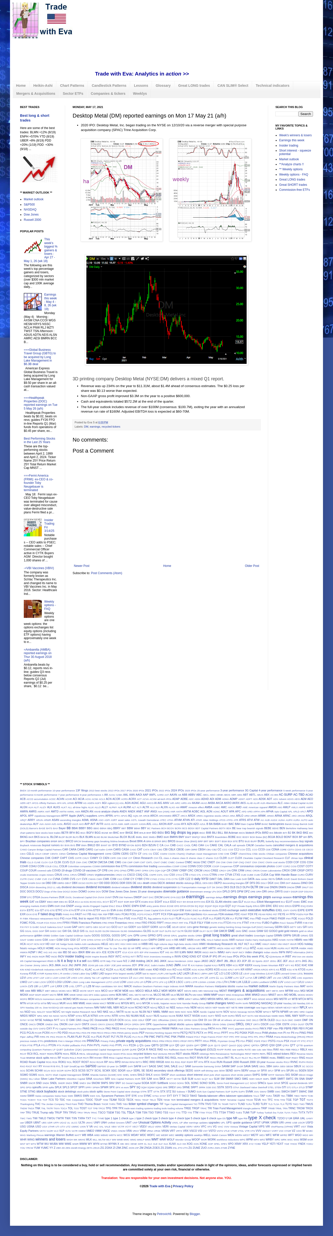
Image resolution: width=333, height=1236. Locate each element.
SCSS (81, 1070)
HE (57, 944)
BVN (67, 845)
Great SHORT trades (293, 185)
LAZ (179, 973)
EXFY (286, 910)
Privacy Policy (108, 1041)
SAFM (137, 1066)
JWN (177, 965)
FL (145, 918)
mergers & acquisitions (246, 990)
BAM (258, 823)
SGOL (41, 1074)
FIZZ (140, 918)
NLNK (127, 1011)
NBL (109, 1007)
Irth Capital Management (33, 961)
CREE (214, 870)
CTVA (228, 874)
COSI (293, 866)
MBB (27, 990)
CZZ (188, 878)
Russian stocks (275, 1062)
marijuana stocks (225, 986)
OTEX (293, 1024)
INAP (235, 952)
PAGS (115, 1028)
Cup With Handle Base (283, 874)
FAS (72, 914)
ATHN (186, 819)
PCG (23, 1032)
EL (213, 901)
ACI (75, 798)
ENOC (127, 905)
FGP (306, 914)
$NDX (23, 790)
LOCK (43, 982)
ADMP (233, 798)
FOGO (301, 918)
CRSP (301, 870)
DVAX (101, 897)
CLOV (44, 862)
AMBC (216, 807)
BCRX (178, 828)
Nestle (221, 1007)
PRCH (309, 1036)
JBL (226, 960)
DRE (252, 891)
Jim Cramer (26, 965)
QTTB (299, 1045)
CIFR (113, 858)
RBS (310, 1049)
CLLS (30, 862)
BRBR (54, 841)
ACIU (88, 799)
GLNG (123, 931)
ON (311, 1019)
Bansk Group (292, 824)
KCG (235, 965)
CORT (279, 866)
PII (292, 1032)
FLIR (178, 918)
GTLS (117, 939)
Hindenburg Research (220, 943)
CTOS (205, 874)
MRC (167, 999)
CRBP (183, 870)
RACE (152, 1049)
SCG (22, 1070)
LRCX (171, 981)
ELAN (218, 901)
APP (31, 815)
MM (195, 994)
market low (242, 986)
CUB (243, 874)
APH (262, 811)
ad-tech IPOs (164, 799)
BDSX (191, 828)
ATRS (242, 819)
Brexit (132, 841)
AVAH (48, 824)
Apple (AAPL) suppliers (83, 815)
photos (273, 1032)
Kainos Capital (203, 965)
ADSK (262, 798)
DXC (151, 897)
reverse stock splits (37, 1057)
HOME (50, 948)
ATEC (163, 820)
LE (241, 973)
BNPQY (196, 837)
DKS (226, 887)
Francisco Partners (90, 922)
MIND (79, 994)
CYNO (153, 879)
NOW (258, 1011)
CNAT (156, 862)
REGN (171, 1053)
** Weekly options (291, 169)
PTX (59, 1045)
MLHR (166, 994)
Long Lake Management (92, 982)
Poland (189, 1036)
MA (115, 986)
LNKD (23, 981)
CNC (204, 862)
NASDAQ (30, 209)
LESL (300, 973)
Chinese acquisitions (300, 853)
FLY (232, 918)
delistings (189, 883)
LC (216, 973)
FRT (181, 922)
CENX (62, 853)
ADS (255, 799)
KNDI (162, 969)
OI (205, 1019)
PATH (211, 1028)
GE (169, 927)
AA (106, 794)
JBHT (219, 960)
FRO (144, 922)
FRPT (160, 922)
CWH (99, 879)
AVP (87, 823)
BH (110, 832)
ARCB (146, 815)
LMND (262, 977)
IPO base (227, 956)
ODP (148, 1019)
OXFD (42, 1028)
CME (111, 862)
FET (275, 914)
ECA (71, 901)
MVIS (69, 1003)
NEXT (295, 1007)
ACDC (52, 799)
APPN (101, 815)
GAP (74, 926)
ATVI (250, 819)
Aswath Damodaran (148, 820)
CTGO (192, 874)
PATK (219, 1028)
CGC (156, 853)
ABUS (260, 794)
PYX (125, 1045)
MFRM (289, 990)
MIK (66, 994)
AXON (163, 823)
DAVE (287, 879)
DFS (252, 882)
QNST (224, 1045)
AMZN (85, 811)
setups (252, 1070)
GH (47, 930)
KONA (201, 969)
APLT (303, 811)
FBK (100, 914)
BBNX (103, 828)
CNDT (211, 862)
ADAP (176, 798)
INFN (282, 952)
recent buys (106, 1053)
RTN (200, 1062)
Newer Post (81, 566)
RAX (276, 1049)
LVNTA (24, 986)
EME (310, 901)
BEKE (275, 828)
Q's (141, 1045)
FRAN (74, 922)
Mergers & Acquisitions (35, 94)
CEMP (45, 853)
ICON (110, 952)
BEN (282, 828)
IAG (46, 952)
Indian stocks (271, 952)
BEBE (267, 828)
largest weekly (126, 973)
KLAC (88, 969)
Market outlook (34, 199)
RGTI (86, 1057)
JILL (310, 960)
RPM (132, 1062)
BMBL (139, 837)
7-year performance (68, 794)
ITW (113, 961)
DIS (310, 882)
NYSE (31, 1020)
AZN (190, 823)
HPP (153, 948)
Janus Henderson (176, 961)
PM (146, 1036)
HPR (165, 948)
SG (296, 1070)
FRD (104, 922)
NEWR (279, 1007)
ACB (23, 798)
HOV (100, 948)
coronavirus (247, 866)
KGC (298, 965)
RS (172, 1062)
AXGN (142, 824)
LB (192, 973)
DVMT (108, 897)
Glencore (115, 931)
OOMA (119, 1024)
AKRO (228, 802)
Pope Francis (208, 1036)
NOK (196, 1011)
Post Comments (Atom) (106, 573)
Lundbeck (264, 982)
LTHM (232, 981)
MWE (82, 1003)
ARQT (23, 820)
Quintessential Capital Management (102, 1049)
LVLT (294, 982)
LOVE (116, 982)
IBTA (98, 952)
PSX (286, 1040)
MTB (295, 998)
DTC (29, 897)
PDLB (72, 1032)
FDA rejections (193, 914)
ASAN (55, 819)
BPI (305, 837)
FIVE (127, 918)
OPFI (142, 1024)
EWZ (195, 910)
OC (92, 1019)
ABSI (239, 794)
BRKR (157, 841)
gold (280, 930)
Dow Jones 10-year (135, 891)
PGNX (243, 1032)
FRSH (167, 922)
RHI (105, 1057)
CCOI (261, 849)
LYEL (72, 986)
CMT (142, 862)
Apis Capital (280, 811)
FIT (109, 918)
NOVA (233, 1011)
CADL (187, 845)
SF (258, 1070)
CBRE (194, 849)
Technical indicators (272, 86)
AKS (243, 802)
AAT (166, 794)
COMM (96, 866)
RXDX (309, 1062)
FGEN (299, 914)
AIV (189, 803)
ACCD (30, 799)
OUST (301, 1024)
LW (36, 986)
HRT (205, 948)
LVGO (287, 982)
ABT (245, 794)
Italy (108, 961)
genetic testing (217, 927)
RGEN (65, 1057)
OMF (305, 1019)
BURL (261, 841)
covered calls (44, 870)
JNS (84, 965)
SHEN (133, 1074)
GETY (293, 927)
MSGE (261, 999)
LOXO (130, 982)
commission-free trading (142, 866)
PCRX (46, 1032)
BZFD (138, 845)
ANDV (123, 811)
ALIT (36, 807)
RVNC (294, 1061)
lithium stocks (184, 977)
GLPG (168, 931)
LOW (123, 981)
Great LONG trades (194, 86)
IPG (215, 956)
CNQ (241, 862)
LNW (36, 982)
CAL (220, 845)
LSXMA (202, 982)
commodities (165, 866)
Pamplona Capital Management (144, 1028)
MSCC (232, 999)
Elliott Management (268, 901)
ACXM (153, 799)
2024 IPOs (177, 790)
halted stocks (221, 939)
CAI (207, 845)
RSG (177, 1062)
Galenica (52, 927)
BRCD (69, 841)
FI (21, 918)
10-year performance (64, 790)
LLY (242, 977)
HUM (267, 948)
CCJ (236, 849)
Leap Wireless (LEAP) (262, 973)
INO (48, 956)
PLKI (99, 1036)
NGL (33, 1011)
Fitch (121, 918)
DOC (23, 891)
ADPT (249, 799)
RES (269, 1053)
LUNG (273, 981)
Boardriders (221, 837)
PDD (65, 1032)
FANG (66, 914)
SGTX (48, 1074)
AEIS (297, 799)
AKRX (236, 802)
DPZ (247, 891)
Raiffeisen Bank (177, 1049)
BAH (237, 823)
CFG (144, 853)
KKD (71, 969)
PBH (275, 1028)
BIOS (242, 832)
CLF (287, 857)
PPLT (262, 1036)
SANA (218, 1066)
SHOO (156, 1074)
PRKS (155, 1041)
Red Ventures (160, 1053)
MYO (139, 1003)
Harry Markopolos (262, 939)
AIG (159, 802)
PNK (174, 1036)
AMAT (184, 807)
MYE (117, 1003)
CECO (309, 849)
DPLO (226, 891)
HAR (232, 939)
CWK (106, 878)
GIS (82, 930)
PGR (251, 1032)
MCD (76, 990)
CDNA (275, 849)
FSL (186, 922)
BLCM (54, 836)
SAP (233, 1066)
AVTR (99, 823)
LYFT (78, 986)
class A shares (171, 858)
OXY (49, 1028)
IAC (40, 952)
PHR (279, 1032)
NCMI (131, 1007)
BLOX (123, 836)
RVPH (302, 1062)
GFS (310, 927)
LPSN (147, 981)
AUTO (304, 820)
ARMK (262, 815)
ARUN (39, 820)
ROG (49, 1062)
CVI (50, 879)
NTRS (122, 1015)
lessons (308, 973)
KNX (169, 969)
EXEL (279, 910)
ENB (63, 906)
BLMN (89, 836)
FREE (111, 922)
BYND (122, 845)
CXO (119, 879)
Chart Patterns (72, 86)
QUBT (59, 1049)
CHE (226, 853)
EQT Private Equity (242, 906)
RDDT (43, 1053)
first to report (86, 918)
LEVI (23, 977)
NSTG (63, 1015)
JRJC (147, 965)
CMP (129, 862)
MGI (302, 990)
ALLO (98, 807)
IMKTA (213, 952)
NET (228, 1007)
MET (268, 990)
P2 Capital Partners (66, 1028)
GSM (59, 939)
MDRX (173, 990)
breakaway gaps (90, 841)
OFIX (180, 1020)
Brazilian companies (38, 841)
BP (300, 836)
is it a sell (80, 961)
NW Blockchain (262, 1015)
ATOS (222, 820)
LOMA (74, 982)
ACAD (309, 794)
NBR (116, 1007)
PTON (52, 1045)
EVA (113, 910)
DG (258, 882)
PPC (231, 1036)
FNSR (281, 918)
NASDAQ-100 (56, 1007)
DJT (209, 887)
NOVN (251, 1011)
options (189, 1024)
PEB (93, 1032)
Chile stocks (258, 853)
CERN (116, 853)
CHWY (94, 857)
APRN (109, 815)
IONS (193, 956)
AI (155, 802)
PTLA (37, 1045)
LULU (246, 982)
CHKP (55, 857)
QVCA (141, 1049)
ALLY (104, 807)
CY (132, 878)
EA (183, 897)
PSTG (272, 1040)
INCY (242, 952)
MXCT (103, 1003)
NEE (172, 1007)
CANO (23, 849)
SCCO (309, 1066)
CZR (181, 878)
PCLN (30, 1032)
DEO (211, 883)
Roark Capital (37, 1061)
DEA (139, 883)
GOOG (96, 935)
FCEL (133, 914)
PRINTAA (93, 1041)
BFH (72, 832)
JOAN (91, 965)
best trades (55, 832)
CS (124, 874)
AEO (310, 798)
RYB (53, 1066)
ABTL (252, 794)
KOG (194, 969)
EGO (173, 901)
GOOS (116, 935)
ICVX (130, 952)
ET (42, 910)
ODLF (141, 1020)
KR (242, 969)
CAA (166, 845)
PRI (84, 1041)
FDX (251, 914)
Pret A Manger (65, 1041)
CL (161, 857)
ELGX (247, 901)
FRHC (131, 922)
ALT (134, 807)
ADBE (184, 798)
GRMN (278, 935)
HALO (210, 939)
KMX (142, 969)
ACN (109, 798)
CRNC (248, 870)
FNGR (265, 918)
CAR (65, 849)
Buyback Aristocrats (30, 845)
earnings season (282, 897)
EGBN (144, 901)
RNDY (295, 1057)
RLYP (257, 1057)
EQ (196, 906)
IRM (294, 956)
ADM (218, 798)
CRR (293, 870)
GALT (60, 927)
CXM (113, 878)
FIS (97, 918)
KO (175, 969)
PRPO (176, 1041)
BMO (160, 836)
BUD (247, 841)
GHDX (53, 931)
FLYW (238, 918)
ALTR (145, 807)
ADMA (225, 799)
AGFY (98, 803)
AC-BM (274, 794)
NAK (179, 1003)
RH (92, 1057)
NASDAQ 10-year (271, 1003)
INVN (178, 956)
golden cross (42, 935)
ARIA (232, 815)
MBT (47, 990)
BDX (228, 828)
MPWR (159, 999)
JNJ (71, 965)
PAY (224, 1028)
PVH (90, 1045)
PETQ (184, 1032)
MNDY (221, 994)
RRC (145, 1061)
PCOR (38, 1032)
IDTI (136, 952)
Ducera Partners (49, 897)
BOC (239, 837)
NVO (218, 1015)
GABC (35, 927)
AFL (64, 803)
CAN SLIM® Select (232, 86)
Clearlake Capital (252, 858)
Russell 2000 (32, 220)
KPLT (231, 969)
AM (177, 807)
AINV (166, 802)
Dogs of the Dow (53, 891)
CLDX (238, 857)
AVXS (107, 824)
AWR (126, 824)
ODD (134, 1020)
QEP (182, 1045)
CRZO (118, 874)
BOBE (232, 836)
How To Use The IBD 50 (117, 948)
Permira (149, 1032)
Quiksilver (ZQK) (73, 1049)
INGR (42, 956)
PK (47, 1036)
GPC (123, 935)
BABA (217, 823)
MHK (60, 994)
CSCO (131, 874)
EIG (203, 901)
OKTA (263, 1019)
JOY (134, 965)
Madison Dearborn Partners (147, 986)
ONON (63, 1024)
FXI (22, 927)
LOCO (51, 981)
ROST (85, 1061)
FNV (288, 918)
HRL (184, 948)
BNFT (188, 837)
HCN (36, 944)
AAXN (173, 794)
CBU (208, 849)
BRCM (77, 841)
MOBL (293, 994)
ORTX (256, 1024)
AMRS (33, 811)
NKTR (120, 1011)
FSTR (214, 922)
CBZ (214, 849)
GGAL (28, 931)
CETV (133, 853)
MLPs (188, 994)
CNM (229, 862)
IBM (88, 952)
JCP (244, 960)
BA (211, 823)
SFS (283, 1070)
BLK (81, 836)
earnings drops (235, 897)
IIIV (172, 952)
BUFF (254, 841)
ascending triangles (70, 820)
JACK (149, 960)
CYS (168, 879)
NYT (57, 1019)
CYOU (161, 879)
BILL (220, 832)
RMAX (265, 1057)
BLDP (62, 837)
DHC (277, 883)
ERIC (269, 905)
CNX (254, 862)
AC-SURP (285, 794)
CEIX (23, 853)
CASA (125, 849)
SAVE (254, 1066)
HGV (123, 944)
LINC (141, 977)
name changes (216, 1003)
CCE (230, 849)
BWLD (91, 845)
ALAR (256, 803)
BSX (230, 841)
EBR (56, 901)
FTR (252, 922)
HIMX (202, 943)
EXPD (293, 910)
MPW (152, 998)
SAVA (247, 1066)
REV (293, 1053)
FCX (164, 914)
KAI (193, 965)
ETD (47, 910)
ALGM (309, 803)
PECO (100, 1032)
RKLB (220, 1057)
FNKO (273, 918)
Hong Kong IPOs (70, 948)
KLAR (96, 969)
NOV (226, 1011)
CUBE (250, 874)
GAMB (67, 927)
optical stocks (176, 1024)
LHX (80, 977)
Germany (269, 927)
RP (106, 1061)
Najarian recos (168, 1003)
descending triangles (234, 883)
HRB (172, 948)
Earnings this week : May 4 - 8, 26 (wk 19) (50, 302)
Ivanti (119, 961)
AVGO (67, 823)
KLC (102, 969)
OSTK (285, 1024)
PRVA (206, 1041)
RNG (302, 1057)
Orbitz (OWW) (227, 1024)
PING (302, 1032)
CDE (268, 849)
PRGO (77, 1041)
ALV (157, 807)
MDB (125, 990)
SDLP (129, 1070)
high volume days (163, 944)
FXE (310, 922)
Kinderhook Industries (43, 969)
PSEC (249, 1040)
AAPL (152, 794)
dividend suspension (164, 887)
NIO (99, 1011)
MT (289, 999)
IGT (162, 952)
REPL (263, 1053)
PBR (295, 1028)
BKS (37, 836)
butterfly (270, 841)
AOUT (224, 811)
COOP (215, 866)
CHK (48, 857)
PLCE (86, 1036)
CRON (256, 870)
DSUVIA (308, 891)
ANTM (187, 811)
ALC (280, 802)
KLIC (123, 969)
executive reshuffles (261, 910)
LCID (227, 973)
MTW (44, 1003)
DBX (75, 882)
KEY (281, 965)
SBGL (262, 1066)
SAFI (130, 1066)
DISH (32, 887)
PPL (256, 1036)
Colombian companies (80, 866)
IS (55, 961)
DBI (54, 882)
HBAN (298, 939)
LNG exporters (305, 977)
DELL (198, 882)
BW (78, 845)
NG (22, 1011)
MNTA (280, 994)
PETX (199, 1032)
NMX (171, 1011)
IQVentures (275, 956)
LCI (221, 973)
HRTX (212, 948)
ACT (139, 799)
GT (78, 939)
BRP (200, 841)
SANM (226, 1066)
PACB (94, 1028)
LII (130, 977)
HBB (305, 939)
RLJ (251, 1057)
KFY (287, 965)
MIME (73, 994)
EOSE (170, 906)
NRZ (45, 1015)
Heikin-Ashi (43, 86)
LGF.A (48, 977)
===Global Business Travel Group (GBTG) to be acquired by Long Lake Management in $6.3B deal (40, 357)
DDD (107, 882)
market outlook (258, 986)
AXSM (177, 824)
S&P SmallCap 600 (74, 1066)
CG (150, 853)
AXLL (155, 824)
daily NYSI (201, 879)
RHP (141, 1057)
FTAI (220, 922)
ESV (37, 910)
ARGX (225, 815)
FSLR (192, 922)
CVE (44, 879)
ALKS (56, 807)
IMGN (197, 952)
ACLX (102, 799)
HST (233, 948)
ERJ (275, 905)
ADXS (290, 799)
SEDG (189, 1070)
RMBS (281, 1057)
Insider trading (288, 145)
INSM (88, 956)
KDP (241, 965)
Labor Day (84, 973)
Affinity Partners (47, 803)
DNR (298, 887)
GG (22, 930)
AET (28, 803)
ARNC (287, 815)
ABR (233, 794)
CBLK (172, 849)
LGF (42, 977)
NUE (142, 1015)
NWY (295, 1015)
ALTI (139, 807)
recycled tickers (111, 426)
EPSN (183, 906)
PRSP (183, 1041)
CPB (104, 870)
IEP (141, 952)
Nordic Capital (207, 1011)
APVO (124, 815)
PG (237, 1032)
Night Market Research (78, 1011)
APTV (117, 815)
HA (176, 939)
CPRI (130, 870)
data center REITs (265, 879)
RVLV (287, 1062)
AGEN (90, 803)
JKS (51, 965)
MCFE (83, 990)
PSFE (257, 1041)
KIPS (58, 969)
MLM (173, 994)
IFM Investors (151, 952)
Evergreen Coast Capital (145, 910)
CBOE (180, 849)
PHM (265, 1032)
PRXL (213, 1040)
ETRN (89, 910)
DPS (233, 891)
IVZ (125, 960)
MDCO (139, 990)
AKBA (211, 802)
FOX (46, 922)
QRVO (264, 1045)
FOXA (53, 922)
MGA (296, 990)
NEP (215, 1007)
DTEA (36, 897)
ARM (246, 815)
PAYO (256, 1028)
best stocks (42, 832)
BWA (84, 845)
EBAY (42, 901)
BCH (163, 828)
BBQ (109, 828)
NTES (79, 1015)
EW (182, 910)
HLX (252, 944)
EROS (288, 906)
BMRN (174, 836)
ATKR (199, 820)
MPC (129, 998)
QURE (133, 1049)
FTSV (258, 922)
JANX (190, 961)
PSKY (264, 1041)
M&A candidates (104, 986)
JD (249, 960)
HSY (239, 948)
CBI (165, 849)
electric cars (230, 901)
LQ (166, 982)
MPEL (136, 999)
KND (156, 969)
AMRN (24, 811)
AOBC (196, 811)
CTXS (236, 874)
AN (91, 811)
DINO (304, 882)
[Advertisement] (135, 37)
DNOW (290, 887)
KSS (283, 969)
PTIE (30, 1045)
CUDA (264, 874)
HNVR (293, 944)
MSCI (240, 999)
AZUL (203, 824)
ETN (71, 910)
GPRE (143, 935)
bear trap (241, 828)
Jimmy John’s (40, 965)
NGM (49, 1011)
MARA (189, 986)
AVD (53, 824)
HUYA (294, 948)
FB (89, 914)
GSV (66, 939)
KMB (129, 969)
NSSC (56, 1015)
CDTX (290, 849)
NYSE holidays (44, 1019)
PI (284, 1032)
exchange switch (237, 910)
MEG (195, 990)
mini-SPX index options (95, 994)
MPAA (122, 999)
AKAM (196, 802)
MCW (118, 990)
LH (68, 977)
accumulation (41, 799)
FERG (269, 914)
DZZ (178, 897)
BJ (289, 832)
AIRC (178, 803)
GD (125, 927)
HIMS (195, 944)
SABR (123, 1066)
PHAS (258, 1032)
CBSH (201, 849)
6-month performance (45, 794)
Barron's (33, 828)
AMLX (294, 807)
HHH (129, 944)
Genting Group (233, 927)
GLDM (105, 931)
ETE (52, 910)
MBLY (40, 990)
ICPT (118, 952)
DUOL (68, 897)
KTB (295, 969)
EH (184, 901)
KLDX (109, 969)
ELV (283, 901)
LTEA (219, 982)
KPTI (237, 969)
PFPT (224, 1032)
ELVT (289, 901)
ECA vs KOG (82, 901)
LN (274, 977)
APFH (256, 811)
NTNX (94, 1015)
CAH (201, 845)
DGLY (264, 883)
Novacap (242, 1011)
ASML (85, 819)
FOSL (32, 922)
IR (283, 956)
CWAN (92, 879)
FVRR (298, 922)
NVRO (231, 1015)
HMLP (265, 944)
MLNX (180, 994)
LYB (65, 986)
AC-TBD (299, 794)
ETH (65, 910)
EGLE (166, 901)
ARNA (278, 815)
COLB (48, 866)
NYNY (23, 1020)
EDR (126, 901)
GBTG (89, 927)
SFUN (289, 1070)
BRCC (61, 841)
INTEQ (126, 956)
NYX (62, 1020)
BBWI (137, 828)
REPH (255, 1053)
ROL (69, 1062)
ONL (56, 1024)
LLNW (228, 977)
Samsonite (197, 1066)
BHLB (142, 832)
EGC (151, 901)
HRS (198, 948)
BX (98, 845)
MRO (203, 998)
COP (236, 866)
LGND (62, 977)
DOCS (31, 891)
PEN (113, 1032)
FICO (56, 918)
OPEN (135, 1024)
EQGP (208, 906)
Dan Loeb (235, 879)
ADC (191, 799)
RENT (248, 1053)
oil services (239, 1020)
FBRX (117, 914)
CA (161, 845)
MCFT (91, 990)
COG (303, 862)
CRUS (58, 874)
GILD (76, 930)
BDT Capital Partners (206, 828)
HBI (310, 939)
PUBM (65, 1045)
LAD (101, 973)
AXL (148, 823)
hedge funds (67, 944)
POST (219, 1036)
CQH (157, 870)
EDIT (120, 901)
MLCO (157, 994)
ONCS (32, 1024)
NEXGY (287, 1007)
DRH (258, 891)
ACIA (81, 798)
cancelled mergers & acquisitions (293, 845)
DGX (270, 882)
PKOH (59, 1036)
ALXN (164, 807)
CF (139, 853)
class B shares (188, 858)
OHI (200, 1019)
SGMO (24, 1074)
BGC (83, 832)
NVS (238, 1015)
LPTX (155, 982)
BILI (214, 832)
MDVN (187, 990)
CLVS (65, 862)
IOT (199, 956)
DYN (173, 897)
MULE (55, 1003)
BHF (122, 832)
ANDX (131, 811)
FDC (237, 914)
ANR (172, 811)
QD (177, 1045)
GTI (104, 939)
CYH (146, 878)
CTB (185, 874)
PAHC (123, 1028)
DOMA (74, 891)
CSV (166, 874)
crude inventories (29, 874)
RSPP (190, 1062)
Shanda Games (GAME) (103, 1074)
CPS (151, 870)
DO (311, 887)
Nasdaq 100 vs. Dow (37, 1007)
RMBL (272, 1057)
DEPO (218, 882)
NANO (231, 1003)
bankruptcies (276, 823)
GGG (35, 931)
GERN (278, 926)
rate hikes (267, 1049)
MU (49, 1003)
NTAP (71, 1015)
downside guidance (176, 891)
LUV (280, 981)
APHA (269, 811)
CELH (38, 853)
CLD (216, 858)
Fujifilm (274, 922)
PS (237, 1040)
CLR (51, 862)
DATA (251, 878)
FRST (175, 922)
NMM (164, 1011)
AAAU (112, 794)
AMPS (309, 807)
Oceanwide (101, 1019)
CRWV (90, 874)
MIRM (112, 994)
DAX (38, 883)
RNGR (309, 1057)
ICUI (124, 952)
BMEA (152, 837)
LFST (36, 977)
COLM (63, 866)
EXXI (29, 914)
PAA (79, 1028)
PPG (250, 1036)
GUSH (144, 939)
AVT (92, 823)
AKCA (219, 802)
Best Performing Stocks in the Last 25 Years (39, 440)
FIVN (134, 918)
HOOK (92, 948)
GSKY (52, 939)
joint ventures (124, 965)
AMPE (302, 807)
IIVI (177, 952)
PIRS (42, 1036)
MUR (63, 1003)
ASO (100, 820)
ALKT (64, 807)
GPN (136, 935)
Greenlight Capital (263, 935)
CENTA (54, 853)
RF (59, 1057)
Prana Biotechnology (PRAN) (289, 1036)
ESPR (296, 905)
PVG (83, 1045)
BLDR (69, 837)
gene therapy (201, 926)
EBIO (50, 901)
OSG (272, 1024)
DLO (239, 887)
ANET (139, 811)
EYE (35, 914)
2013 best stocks (98, 790)
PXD (111, 1045)
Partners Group (199, 1028)
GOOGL (106, 935)
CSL (145, 874)
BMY (181, 836)
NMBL (156, 1011)
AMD (239, 807)
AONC (216, 811)
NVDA (196, 1015)
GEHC (182, 927)
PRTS (191, 1041)
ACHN (60, 798)
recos (129, 1053)
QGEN (189, 1045)
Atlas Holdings (210, 820)
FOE (294, 918)
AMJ (279, 807)
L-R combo (64, 973)
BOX (295, 836)
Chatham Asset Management (201, 853)
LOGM (67, 981)
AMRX (40, 811)
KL (82, 969)
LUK (239, 981)
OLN (284, 1020)
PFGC (217, 1032)
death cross (150, 882)
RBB (287, 1049)
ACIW (95, 799)
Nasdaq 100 (289, 1003)
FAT (85, 914)
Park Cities (184, 1028)
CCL (248, 849)
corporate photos (265, 866)
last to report (149, 973)
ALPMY (113, 807)
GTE (83, 939)
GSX (73, 939)
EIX (208, 901)
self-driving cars (209, 1070)
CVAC (31, 879)
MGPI (38, 994)
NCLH (123, 1007)
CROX (286, 870)
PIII (297, 1032)
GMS (238, 931)
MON (75, 998)
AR (140, 815)
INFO (289, 952)
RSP (183, 1062)
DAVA (279, 878)
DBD (48, 882)
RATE (248, 1049)
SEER (197, 1070)
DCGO (82, 883)
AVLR (75, 824)
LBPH (204, 973)
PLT (113, 1036)
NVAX (179, 1015)
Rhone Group (131, 1057)
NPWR (284, 1011)
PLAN (70, 1036)
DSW (23, 897)
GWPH (152, 939)
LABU (94, 973)
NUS (156, 1015)
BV (62, 845)
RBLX (303, 1049)
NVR (224, 1015)
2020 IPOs (138, 790)
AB (179, 794)
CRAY (175, 870)
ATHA (170, 820)
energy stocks (82, 906)
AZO (196, 823)
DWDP (137, 897)
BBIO (96, 828)
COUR (33, 870)
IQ (267, 956)
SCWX (106, 1070)
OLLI (278, 1020)
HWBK (302, 948)
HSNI (227, 948)
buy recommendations (287, 841)
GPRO (152, 935)
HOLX (41, 948)
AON (209, 811)
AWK (120, 824)
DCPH (89, 883)
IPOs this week (249, 956)
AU (262, 820)
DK (213, 887)
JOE (113, 965)
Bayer (62, 828)
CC (220, 849)
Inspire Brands (99, 956)
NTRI (115, 1015)
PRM (161, 1041)
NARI (245, 1003)
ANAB (97, 811)
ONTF (77, 1024)
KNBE (149, 969)
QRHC (246, 1045)
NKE (105, 1011)
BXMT (104, 845)
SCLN (47, 1070)
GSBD (30, 939)
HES (111, 944)
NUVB (172, 1015)
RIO (187, 1057)
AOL (203, 811)
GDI (139, 927)
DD (101, 882)
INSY (111, 956)
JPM (140, 965)
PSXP (293, 1041)
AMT (47, 811)
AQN (135, 815)
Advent (282, 799)
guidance (133, 939)
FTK (239, 922)
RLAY (238, 1057)
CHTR (78, 858)
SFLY (270, 1070)
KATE (222, 965)
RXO (22, 1066)
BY (110, 845)
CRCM (198, 870)
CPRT (137, 870)
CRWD (82, 874)
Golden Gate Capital (62, 935)
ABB (185, 794)
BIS (271, 832)
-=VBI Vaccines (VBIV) (39, 568)
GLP (161, 931)
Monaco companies (89, 999)
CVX (84, 878)
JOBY (107, 965)
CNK (223, 862)
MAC (120, 986)
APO (310, 811)
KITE (65, 969)
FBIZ (94, 914)
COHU (33, 866)
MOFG (23, 999)
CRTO (309, 870)
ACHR (68, 799)
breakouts (123, 841)
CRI (229, 870)
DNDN (274, 887)
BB (69, 828)
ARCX (184, 815)
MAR (182, 986)
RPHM (124, 1062)
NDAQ (153, 1007)
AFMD (70, 803)
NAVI (103, 1007)
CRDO (206, 870)
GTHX (97, 939)
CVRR (65, 878)
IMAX (190, 952)
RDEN (50, 1053)
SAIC (160, 1066)
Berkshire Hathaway (296, 828)
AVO (81, 824)
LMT (269, 977)
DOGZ (66, 891)
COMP (176, 866)
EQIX (215, 906)
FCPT (156, 914)
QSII (272, 1045)
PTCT (310, 1041)
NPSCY (267, 1011)
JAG (156, 960)
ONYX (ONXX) (106, 1024)
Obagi (85, 1020)
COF (296, 862)
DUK (62, 897)
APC (238, 811)
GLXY (203, 931)
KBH (229, 965)
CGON (172, 853)
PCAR (309, 1028)
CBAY (153, 849)
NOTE (219, 1011)
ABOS (227, 794)
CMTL (149, 862)
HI (139, 944)
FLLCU (186, 918)
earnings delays (214, 897)
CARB (81, 849)
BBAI (75, 828)
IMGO (205, 952)
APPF (64, 815)
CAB (173, 845)
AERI (23, 803)
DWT (145, 897)
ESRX (309, 906)
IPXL (262, 956)
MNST (272, 994)
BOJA (271, 836)
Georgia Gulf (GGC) (252, 927)
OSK (278, 1024)
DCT (96, 883)
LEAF (246, 973)
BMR (166, 837)
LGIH (55, 977)
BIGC (202, 832)
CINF (124, 858)
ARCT (176, 815)
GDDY (132, 926)
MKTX (145, 994)
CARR (109, 849)
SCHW (39, 1070)
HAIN (190, 939)
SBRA (276, 1066)
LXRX (58, 986)
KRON (257, 969)
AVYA (114, 824)
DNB (266, 887)
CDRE (283, 849)
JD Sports (257, 961)
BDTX (222, 828)
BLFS (76, 837)
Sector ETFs (73, 94)
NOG (190, 1011)
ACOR (116, 798)
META (275, 990)
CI (100, 857)
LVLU (300, 981)
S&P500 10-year (106, 1066)
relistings (204, 1053)
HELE (104, 943)
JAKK (163, 960)
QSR (278, 1045)
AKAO (203, 803)
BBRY (116, 828)
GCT (120, 927)
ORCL (240, 1024)
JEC (279, 960)
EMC (304, 901)
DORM (91, 891)
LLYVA (248, 977)
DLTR (254, 887)
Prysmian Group (226, 1041)
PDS (84, 1032)
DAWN (31, 883)
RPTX (138, 1062)
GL (87, 931)
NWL (288, 1015)
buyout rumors (51, 845)
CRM (241, 870)
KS (277, 969)
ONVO (93, 1024)
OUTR (309, 1024)
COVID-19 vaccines (85, 870)
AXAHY (134, 824)
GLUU (188, 930)
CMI (124, 862)
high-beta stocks (182, 944)
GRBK (198, 935)
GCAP (102, 927)
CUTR (23, 879)
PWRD (105, 1045)
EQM (222, 906)
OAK (72, 1019)
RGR (79, 1057)
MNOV (264, 994)
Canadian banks (263, 845)
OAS (79, 1019)
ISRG (96, 960)
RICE (154, 1057)
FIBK (25, 918)
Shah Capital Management (67, 1074)
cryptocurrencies (105, 874)
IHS (167, 952)
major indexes (170, 986)
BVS (72, 845)
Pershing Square (163, 1032)
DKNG (219, 887)
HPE (138, 948)
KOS (217, 969)
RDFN (58, 1053)
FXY (27, 927)
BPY (22, 841)
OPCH (127, 1024)
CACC (180, 845)
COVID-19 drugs (62, 870)
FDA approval (175, 914)
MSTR (283, 998)
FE (256, 914)
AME (245, 807)
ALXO (172, 807)
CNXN (268, 862)
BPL (310, 836)
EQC (201, 906)
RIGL (174, 1057)
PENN (120, 1032)
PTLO (44, 1045)
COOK (208, 866)
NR (291, 1011)
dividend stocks (141, 887)
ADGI (197, 799)
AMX (77, 811)
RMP (288, 1057)
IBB (60, 952)
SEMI (222, 1070)
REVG (53, 1057)
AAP (145, 794)
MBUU (54, 990)
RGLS (73, 1057)
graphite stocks (186, 935)
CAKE (213, 845)
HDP (52, 944)
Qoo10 (232, 1045)
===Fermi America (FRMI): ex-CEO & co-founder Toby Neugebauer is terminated (38, 483)
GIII (64, 930)
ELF (240, 901)
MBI (33, 990)
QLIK (210, 1045)
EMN (51, 905)
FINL (75, 918)
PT (298, 1041)
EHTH (197, 901)
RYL (58, 1066)
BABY (224, 824)
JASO (204, 960)
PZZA (132, 1045)
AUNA (281, 820)
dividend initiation (120, 887)
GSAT (23, 939)
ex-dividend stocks (209, 910)
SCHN (30, 1070)
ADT (269, 798)
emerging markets (29, 906)
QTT (292, 1045)
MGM (309, 990)
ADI (212, 798)
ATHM (178, 819)
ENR (143, 905)
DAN (227, 878)
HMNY (273, 944)
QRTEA (255, 1045)
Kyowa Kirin (51, 973)
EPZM (190, 906)
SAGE (152, 1066)
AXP (170, 823)
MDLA (148, 990)
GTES (90, 939)
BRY (211, 841)
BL (48, 837)
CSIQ (139, 874)
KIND (28, 969)
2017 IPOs (126, 790)
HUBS (260, 948)
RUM (213, 1062)
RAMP (190, 1049)
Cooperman (226, 866)
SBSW (289, 1066)
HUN (273, 948)
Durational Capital (82, 897)
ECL (99, 901)
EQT (228, 905)
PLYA (140, 1036)
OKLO (255, 1020)
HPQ (159, 948)
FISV (103, 918)
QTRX (285, 1045)
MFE (281, 990)
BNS (203, 837)
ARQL (309, 815)
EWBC (188, 910)
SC (303, 1066)
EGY (179, 901)
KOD (180, 969)
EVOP (175, 910)
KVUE (32, 973)
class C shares (205, 858)
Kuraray (24, 973)
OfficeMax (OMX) (167, 1020)
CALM (250, 845)
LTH (225, 981)
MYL (132, 1003)
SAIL (167, 1066)
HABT (182, 939)
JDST (266, 961)
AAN (132, 794)
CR (169, 870)
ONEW (49, 1024)
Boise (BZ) (261, 837)
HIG (150, 943)
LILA (135, 977)
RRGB (160, 1061)
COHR (24, 866)
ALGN (23, 807)
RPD (118, 1061)
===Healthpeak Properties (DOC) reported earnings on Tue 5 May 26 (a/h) (40, 403)
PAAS (86, 1028)
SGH (310, 1070)
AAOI (139, 794)
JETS (298, 961)
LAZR (186, 973)
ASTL (134, 820)
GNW (260, 930)
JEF (285, 960)
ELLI (253, 901)
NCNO (139, 1007)
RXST (29, 1066)
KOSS (224, 969)
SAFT (145, 1066)
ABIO (213, 794)
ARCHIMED (165, 815)
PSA (242, 1041)
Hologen (32, 948)
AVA (41, 824)
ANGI (153, 811)
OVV (35, 1028)
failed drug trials (51, 914)
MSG (254, 999)
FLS (211, 918)
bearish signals (255, 828)
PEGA (107, 1032)
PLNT (106, 1036)
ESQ (303, 906)
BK (293, 832)
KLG (116, 969)
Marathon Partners (204, 986)
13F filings (82, 790)
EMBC (296, 901)
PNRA (181, 1036)
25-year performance (208, 790)
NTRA (107, 1015)
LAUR (159, 973)
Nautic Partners (85, 1007)
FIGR (68, 918)
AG (85, 803)
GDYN (162, 927)
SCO (53, 1070)
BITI (285, 832)
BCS (184, 828)
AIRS (184, 803)
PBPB (287, 1028)
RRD (152, 1061)
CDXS (298, 849)
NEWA (271, 1007)
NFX (310, 1007)
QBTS (155, 1045)
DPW (240, 891)
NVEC (204, 1015)
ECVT (106, 901)
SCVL (97, 1070)
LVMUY (309, 982)
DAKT (213, 878)
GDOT (145, 926)
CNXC (261, 862)
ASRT (114, 820)
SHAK (85, 1074)
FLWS (218, 918)
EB (37, 901)
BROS (172, 841)
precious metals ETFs (31, 1041)
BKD (299, 832)
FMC (246, 918)
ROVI (93, 1062)
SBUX (297, 1066)
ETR (83, 910)
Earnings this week (291, 140)
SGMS (33, 1074)
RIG (167, 1057)
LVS (30, 986)
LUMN (254, 982)
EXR (23, 914)
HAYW (290, 939)
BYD (115, 845)
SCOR (60, 1070)
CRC (190, 870)
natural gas (70, 1007)
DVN (115, 897)
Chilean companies (276, 853)
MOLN (38, 999)
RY (40, 1066)
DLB (232, 887)
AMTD (55, 811)
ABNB (219, 794)
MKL (131, 994)
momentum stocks (52, 999)
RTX (206, 1061)
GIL (70, 930)
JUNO (169, 965)
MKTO (138, 994)
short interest (195, 1074)
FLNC (194, 918)
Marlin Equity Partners (281, 986)
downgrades (155, 891)
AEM (303, 798)
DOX (219, 891)
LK (206, 977)
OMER (297, 1020)
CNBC (163, 862)
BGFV (90, 832)
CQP (163, 870)
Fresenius (121, 922)
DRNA (271, 891)
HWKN (23, 952)
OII (214, 1019)
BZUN (152, 845)
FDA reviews (226, 914)
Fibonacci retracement (41, 918)
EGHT (158, 901)
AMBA (208, 807)
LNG (293, 977)
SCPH (67, 1070)
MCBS (62, 990)
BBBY (82, 828)
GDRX (154, 926)
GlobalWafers (135, 931)
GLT (174, 931)
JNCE (64, 965)
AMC (224, 807)
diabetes (295, 883)
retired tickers (281, 1053)
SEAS (149, 1070)
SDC (114, 1070)
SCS (74, 1070)
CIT (130, 858)
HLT (246, 943)
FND (258, 918)
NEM (194, 1007)
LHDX (74, 977)
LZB (88, 986)
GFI (305, 926)
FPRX (66, 922)
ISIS (89, 961)
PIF (288, 1032)
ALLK (91, 807)
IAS (50, 952)
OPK (149, 1024)
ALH (30, 807)
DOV (98, 891)
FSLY (200, 922)
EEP (132, 901)
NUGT (149, 1015)
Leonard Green (288, 973)
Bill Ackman (231, 832)
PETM (176, 1032)
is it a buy (65, 961)
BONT (288, 836)
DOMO (83, 891)
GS (311, 935)
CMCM (92, 862)
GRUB (296, 935)
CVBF (38, 879)
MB (22, 990)
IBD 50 (67, 952)
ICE (104, 952)
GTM (124, 939)
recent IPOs (119, 1053)
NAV (96, 1007)
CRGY (222, 870)
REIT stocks (183, 1053)
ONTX (85, 1024)
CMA (78, 862)
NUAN (135, 1015)
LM (255, 977)
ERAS (256, 906)
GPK (129, 935)
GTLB (109, 939)
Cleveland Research (273, 858)
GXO (168, 939)
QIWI (204, 1045)
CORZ (286, 866)
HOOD (84, 948)
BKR (31, 837)
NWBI (275, 1015)
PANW (166, 1028)
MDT (180, 990)
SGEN (302, 1070)
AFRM (78, 802)
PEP (142, 1032)
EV (108, 910)
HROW (191, 948)
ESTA (23, 910)
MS (227, 998)
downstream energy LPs (203, 891)
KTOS (301, 969)
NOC (183, 1011)
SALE (174, 1066)
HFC (117, 944)
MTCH (302, 998)
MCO (104, 990)
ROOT (76, 1061)
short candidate (178, 1074)
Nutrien (164, 1015)
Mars (296, 986)
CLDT (231, 858)
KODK (187, 969)
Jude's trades (158, 965)
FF (287, 914)
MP (116, 998)
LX (40, 986)
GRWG (304, 935)
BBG (90, 828)
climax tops (297, 858)
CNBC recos (192, 862)
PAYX (263, 1028)
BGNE (105, 832)
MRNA (196, 999)
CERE (108, 853)
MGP (31, 994)
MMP (214, 994)
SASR (240, 1066)
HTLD (246, 948)
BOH (252, 837)
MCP (111, 990)
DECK (161, 882)
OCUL (127, 1020)
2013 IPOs (114, 790)
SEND (229, 1070)
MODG (301, 994)
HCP (42, 944)
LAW (166, 973)
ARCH (154, 815)
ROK (55, 1062)
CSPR (152, 874)
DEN (205, 883)
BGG (98, 832)
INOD (54, 956)
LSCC (180, 981)
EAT (32, 901)
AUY (36, 823)
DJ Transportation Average (192, 887)
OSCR (264, 1024)
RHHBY (98, 1057)
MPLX (144, 998)
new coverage (246, 1007)
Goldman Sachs (82, 935)
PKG (52, 1036)
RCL (36, 1053)
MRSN (212, 998)
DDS (129, 882)
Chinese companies (32, 857)
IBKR (81, 952)
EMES (43, 906)
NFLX (303, 1007)
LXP (52, 986)
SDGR (121, 1070)
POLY (197, 1036)
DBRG (60, 883)
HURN (280, 948)
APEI (250, 811)
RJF (206, 1057)
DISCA (24, 887)
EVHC (168, 910)
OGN (195, 1020)
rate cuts (256, 1049)
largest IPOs (111, 973)
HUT (287, 948)
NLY (149, 1011)
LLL (222, 977)
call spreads (238, 845)
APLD (296, 811)
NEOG (200, 1007)
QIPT (197, 1045)
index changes (254, 952)
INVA (146, 956)
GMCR (223, 930)
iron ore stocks (305, 956)
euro (103, 910)
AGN (127, 802)
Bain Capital (247, 824)
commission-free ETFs (114, 866)
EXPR (309, 910)
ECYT (113, 901)
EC (66, 901)
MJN (118, 994)
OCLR (113, 1019)
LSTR (194, 982)
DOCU (40, 891)
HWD (310, 948)
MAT (303, 986)
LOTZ (109, 982)
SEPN (237, 1070)
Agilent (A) (113, 803)
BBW (130, 828)
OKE (248, 1020)
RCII (30, 1053)
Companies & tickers (108, 94)
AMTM (62, 811)
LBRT (211, 973)
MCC (69, 990)
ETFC (59, 910)
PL (65, 1036)
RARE (228, 1049)
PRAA (269, 1036)
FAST (78, 914)
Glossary (163, 86)
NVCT (187, 1015)
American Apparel (257, 807)
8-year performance (90, 794)
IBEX (75, 952)
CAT (139, 849)
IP (210, 956)
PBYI (301, 1028)
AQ (130, 815)
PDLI (78, 1032)
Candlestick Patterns (109, 86)
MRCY (174, 999)
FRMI (138, 922)
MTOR (30, 1003)
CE (303, 849)
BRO (164, 841)
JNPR (77, 965)
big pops (193, 832)
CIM (119, 858)
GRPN (287, 935)
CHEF (233, 853)
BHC (116, 832)
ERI (262, 905)
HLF (240, 943)
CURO (301, 874)
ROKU (62, 1061)
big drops (178, 832)
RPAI (111, 1062)
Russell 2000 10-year (253, 1061)
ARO (294, 815)
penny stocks (131, 1032)
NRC (296, 1011)
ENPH (135, 905)
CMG (118, 862)
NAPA (239, 1003)
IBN (93, 952)
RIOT (193, 1057)
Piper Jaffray (27, 1036)
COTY (309, 866)
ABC (199, 794)
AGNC (135, 802)
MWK (89, 1003)
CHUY (85, 858)
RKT (227, 1057)
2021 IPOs (151, 790)
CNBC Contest (176, 862)
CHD (220, 853)
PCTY (54, 1032)
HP (132, 948)
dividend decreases (73, 887)
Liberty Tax (90, 977)
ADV (275, 799)
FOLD (309, 918)
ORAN (215, 1024)
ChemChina (245, 853)
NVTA (250, 1015)
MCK (97, 990)
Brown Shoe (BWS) (186, 841)
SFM (277, 1070)
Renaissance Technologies (230, 1053)
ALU (152, 807)
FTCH (227, 922)
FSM (207, 922)
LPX (161, 982)
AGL (121, 803)
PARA (174, 1028)
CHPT (63, 857)
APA (231, 811)
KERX (248, 965)
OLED (271, 1019)
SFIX (264, 1070)
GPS (159, 935)
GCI (108, 927)
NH (63, 1011)
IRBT (288, 956)
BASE (42, 828)
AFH (59, 803)
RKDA (213, 1057)
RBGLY (295, 1049)
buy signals (306, 841)
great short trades (242, 935)
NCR (146, 1007)
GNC (245, 930)
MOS (110, 998)
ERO (281, 906)
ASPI (107, 820)
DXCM (158, 897)
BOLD (279, 836)
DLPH (246, 887)
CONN (192, 866)
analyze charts (110, 811)
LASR (138, 973)
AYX (183, 823)
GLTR (180, 931)
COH (310, 862)
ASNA (93, 819)
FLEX (165, 918)
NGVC (56, 1011)
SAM (188, 1066)
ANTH (179, 811)
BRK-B (150, 841)
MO (286, 994)
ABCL (206, 794)
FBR (111, 914)
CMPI (136, 862)
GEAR (175, 927)
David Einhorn (298, 879)
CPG (116, 870)
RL (232, 1057)
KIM (310, 965)
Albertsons (271, 803)
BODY (245, 837)
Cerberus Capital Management (85, 853)
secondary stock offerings (169, 1070)
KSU (289, 969)
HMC (258, 943)
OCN (120, 1019)
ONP (71, 1024)
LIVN (194, 977)
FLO (200, 918)
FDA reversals (210, 914)
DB (43, 883)
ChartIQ (180, 853)
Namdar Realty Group (194, 1003)
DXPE (166, 897)
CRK (234, 870)
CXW (126, 878)
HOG (300, 943)
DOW (105, 891)
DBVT (68, 883)
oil (218, 1019)
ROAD (24, 1061)
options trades (202, 1024)
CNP (235, 862)
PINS (310, 1032)
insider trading (74, 956)
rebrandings (92, 1053)
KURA (309, 969)
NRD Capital (306, 1011)
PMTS (159, 1036)
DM (86, 426)
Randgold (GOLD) (205, 1049)
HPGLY (146, 948)
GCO (114, 926)
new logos (261, 1007)
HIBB (144, 943)
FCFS (140, 914)
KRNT (249, 969)
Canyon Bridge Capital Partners (45, 849)
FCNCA (148, 914)
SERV (244, 1070)
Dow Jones (31, 214)
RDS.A (74, 1053)
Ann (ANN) (164, 811)
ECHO (93, 901)
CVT (78, 879)
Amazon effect (196, 807)
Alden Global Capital (295, 803)
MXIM (110, 1003)
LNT (30, 982)
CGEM (163, 853)
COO (200, 866)
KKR (77, 969)
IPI (219, 956)
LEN (277, 973)
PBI (281, 1028)
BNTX (210, 836)
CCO (254, 849)
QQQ (239, 1045)
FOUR (40, 922)
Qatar (147, 1045)
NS (50, 1015)
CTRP (221, 874)
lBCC (197, 973)
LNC (279, 977)
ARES (199, 815)
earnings (95, 426)
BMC (145, 837)
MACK (128, 986)
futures (290, 922)
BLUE (131, 836)
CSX (172, 874)
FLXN (225, 918)
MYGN (125, 1003)
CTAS (179, 874)
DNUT (305, 887)
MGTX (53, 994)
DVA (95, 897)
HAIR (197, 939)
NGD (28, 1011)
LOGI (58, 981)
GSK (45, 939)
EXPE (301, 910)
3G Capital (251, 790)
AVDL (60, 824)
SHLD (141, 1074)
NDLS (161, 1007)
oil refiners (226, 1020)
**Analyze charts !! (291, 164)
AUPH (289, 820)
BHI (136, 832)
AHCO (149, 803)
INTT (133, 956)
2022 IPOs (164, 790)
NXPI (302, 1015)
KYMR (40, 973)
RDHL (66, 1053)
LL (217, 977)
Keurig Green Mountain (265, 965)
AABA (119, 794)
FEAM (261, 914)
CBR (187, 849)
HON (57, 948)
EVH (161, 910)
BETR (65, 832)
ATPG (229, 820)
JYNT (185, 965)
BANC (264, 824)
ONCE (24, 1024)
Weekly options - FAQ (50, 605)
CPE (110, 870)
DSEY (286, 891)
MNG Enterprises (235, 994)
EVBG (120, 910)
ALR (120, 807)
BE (234, 828)
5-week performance (294, 790)
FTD (234, 922)
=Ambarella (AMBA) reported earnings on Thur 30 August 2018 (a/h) (38, 655)
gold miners (291, 930)
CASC (133, 849)
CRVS (73, 874)
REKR (195, 1053)
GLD (91, 931)
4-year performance (270, 790)
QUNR (125, 1049)
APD (243, 811)
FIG (62, 918)
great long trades (216, 935)
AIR (172, 803)
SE (143, 1070)
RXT (35, 1066)
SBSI (282, 1066)
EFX (137, 901)
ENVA (163, 906)
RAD (160, 1049)
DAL (220, 878)
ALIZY (43, 807)
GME (231, 931)
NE (167, 1007)
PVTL (97, 1045)
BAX (55, 828)
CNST (248, 862)
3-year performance (232, 790)
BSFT (218, 841)
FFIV (292, 914)
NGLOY (41, 1011)
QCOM (164, 1045)
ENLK (119, 906)
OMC (290, 1020)
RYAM (46, 1066)
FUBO (266, 922)
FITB (114, 918)
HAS (275, 939)
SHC (119, 1074)
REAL (82, 1053)
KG (292, 965)
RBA (282, 1049)
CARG (89, 849)
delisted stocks (175, 882)
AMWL (70, 811)
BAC (231, 823)
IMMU (221, 952)
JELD (291, 961)
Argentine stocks (212, 815)
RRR (167, 1062)
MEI (200, 990)
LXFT (46, 986)
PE (88, 1032)
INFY (23, 956)
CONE (183, 866)
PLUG (127, 1036)
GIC (59, 931)
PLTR (119, 1036)
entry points (152, 906)
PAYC (231, 1028)
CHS (71, 857)
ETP (77, 910)
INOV (61, 956)
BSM (224, 841)
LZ (84, 986)
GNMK (252, 931)
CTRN (213, 874)
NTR (101, 1015)
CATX (146, 849)
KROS (264, 969)
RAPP (220, 1049)
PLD (93, 1036)
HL (235, 943)
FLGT (172, 918)
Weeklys (140, 94)
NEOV (208, 1007)
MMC (200, 994)
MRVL (220, 998)
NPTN (275, 1011)
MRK (181, 998)
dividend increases (98, 887)
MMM (207, 994)
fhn (311, 914)
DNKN (282, 887)
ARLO (239, 815)
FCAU (125, 914)
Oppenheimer (160, 1024)
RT (196, 1061)
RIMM (181, 1057)
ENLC (112, 906)
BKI (311, 832)
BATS (49, 828)
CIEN (106, 857)
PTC (303, 1041)
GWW (161, 939)
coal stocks (279, 862)
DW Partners (126, 897)
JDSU (273, 961)
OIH (210, 1020)
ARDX (191, 815)
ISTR (102, 961)
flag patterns (154, 918)
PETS (192, 1032)
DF (247, 882)
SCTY (90, 1070)
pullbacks (75, 1045)
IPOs (236, 956)
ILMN (183, 952)
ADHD (205, 798)
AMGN (272, 807)
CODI (289, 862)
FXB (305, 922)
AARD (160, 794)
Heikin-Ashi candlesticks (87, 944)
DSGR (294, 891)
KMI (135, 969)
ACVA (145, 799)
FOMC (24, 922)
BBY (143, 828)
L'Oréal (74, 973)
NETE (234, 1007)
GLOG (147, 930)
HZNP (32, 952)
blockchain (113, 837)
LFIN (29, 977)
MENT (223, 990)
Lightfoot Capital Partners (114, 977)
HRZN (220, 948)
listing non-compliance (157, 977)
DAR (244, 879)
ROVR (99, 1062)
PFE (210, 1032)
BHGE (129, 832)
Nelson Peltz (183, 1007)
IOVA (205, 956)
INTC (118, 956)
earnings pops (259, 897)
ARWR (47, 820)
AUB (267, 820)
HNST (285, 944)
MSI (276, 998)
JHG (304, 960)
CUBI (257, 874)
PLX (134, 1036)
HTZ (253, 948)
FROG (152, 922)
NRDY (32, 1015)
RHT (147, 1057)
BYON (130, 845)
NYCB (309, 1015)
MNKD (256, 994)
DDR (122, 882)
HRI (178, 948)
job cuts (99, 965)
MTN (23, 1003)
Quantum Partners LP (44, 1049)
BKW (43, 837)
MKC (125, 994)
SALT (181, 1066)
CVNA (56, 878)
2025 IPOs (190, 790)
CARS (117, 849)
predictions (50, 1040)
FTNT (245, 922)
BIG (167, 832)
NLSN (142, 1011)
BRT (206, 841)
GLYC (210, 931)
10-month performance (39, 790)
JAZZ (212, 960)
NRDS (24, 1015)
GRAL (174, 935)
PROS (168, 1041)
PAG (108, 1028)
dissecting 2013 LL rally (48, 887)
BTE (235, 841)
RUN (219, 1061)
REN (212, 1053)
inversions (155, 956)
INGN (35, 956)
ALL (70, 807)
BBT (123, 828)
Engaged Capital (99, 906)
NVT (244, 1015)
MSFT (247, 998)
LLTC (236, 977)
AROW (301, 815)
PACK (101, 1028)
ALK (49, 807)
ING (29, 956)
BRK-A (141, 841)
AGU (143, 802)
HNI (280, 944)
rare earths (238, 1049)
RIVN (200, 1057)
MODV (309, 994)
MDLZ (156, 990)
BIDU (160, 832)
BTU (241, 841)
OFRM (187, 1020)
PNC (167, 1036)
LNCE (286, 977)
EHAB (190, 901)
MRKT (188, 999)
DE (134, 882)
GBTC (81, 927)
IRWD (50, 961)
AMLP (286, 807)
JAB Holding (137, 960)
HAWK (282, 939)
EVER (127, 910)
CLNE (37, 862)
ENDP (70, 905)
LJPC (201, 977)
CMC (84, 862)
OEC (154, 1020)
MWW (96, 1003)
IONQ (185, 956)
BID (154, 832)
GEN (189, 927)
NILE (93, 1011)
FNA (252, 918)
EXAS (223, 910)
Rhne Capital (116, 1057)
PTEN (23, 1045)
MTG (310, 998)
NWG (281, 1015)
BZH (145, 845)
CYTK (175, 879)
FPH (59, 922)
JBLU (232, 960)
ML (151, 994)
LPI (141, 982)
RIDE (160, 1057)
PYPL (118, 1045)
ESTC (30, 910)
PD (59, 1032)
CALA (227, 845)
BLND (97, 837)
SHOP (165, 1074)
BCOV (170, 828)
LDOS (234, 973)
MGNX (24, 994)
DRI (264, 891)
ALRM (127, 807)
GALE (43, 927)
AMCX (231, 807)
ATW (257, 819)
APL (290, 811)
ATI (193, 819)
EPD (176, 906)
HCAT (30, 944)
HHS (134, 944)
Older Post (252, 566)
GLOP (155, 931)
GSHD (38, 939)
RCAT (23, 1053)
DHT (288, 883)
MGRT (45, 994)
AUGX (274, 820)
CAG (194, 845)
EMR (57, 906)
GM (216, 930)
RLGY (245, 1057)
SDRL (137, 1070)
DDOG (115, 882)
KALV (215, 965)
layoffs (173, 973)
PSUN (279, 1041)
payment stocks (243, 1028)
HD (48, 943)
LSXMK (211, 982)
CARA (72, 849)
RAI (166, 1049)
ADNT (241, 799)
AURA (296, 820)
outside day (26, 1028)
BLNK (104, 837)
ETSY (96, 910)
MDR (164, 990)
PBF (269, 1028)
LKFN (212, 977)
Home (21, 86)
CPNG (123, 870)
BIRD (265, 832)
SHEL (126, 1074)
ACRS (124, 799)
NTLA (86, 1015)
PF (205, 1032)
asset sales (124, 820)
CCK (242, 849)
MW (75, 1003)
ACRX (132, 798)
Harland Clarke (244, 939)
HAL (203, 939)
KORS (209, 969)
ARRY (31, 819)
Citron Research (143, 857)
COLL (55, 866)
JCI (239, 960)
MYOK (146, 1003)
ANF (147, 811)
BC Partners (153, 828)
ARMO (270, 815)
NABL (156, 1003)
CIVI (156, 858)
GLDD (98, 931)
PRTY (198, 1040)
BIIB (208, 832)
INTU (140, 956)
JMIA (57, 965)
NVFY (211, 1015)
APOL (23, 815)
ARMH (253, 815)
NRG (39, 1015)
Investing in (167, 956)
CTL (199, 874)
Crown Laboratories (270, 870)
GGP (41, 931)
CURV (309, 874)
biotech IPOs (253, 832)
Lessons (141, 86)
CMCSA (102, 862)
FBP (105, 914)
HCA (23, 943)
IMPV (228, 952)
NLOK (135, 1011)
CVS (72, 878)
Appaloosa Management (47, 815)
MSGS (269, 999)
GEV (299, 927)
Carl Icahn (99, 849)
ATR (236, 820)
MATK (309, 986)
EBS (61, 901)
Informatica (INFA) (303, 952)
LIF (98, 977)
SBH (269, 1066)
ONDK (40, 1024)
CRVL (66, 874)
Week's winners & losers (295, 135)
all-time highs (80, 807)
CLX (72, 862)
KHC (304, 965)
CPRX (145, 870)
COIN (41, 866)
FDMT (244, 914)
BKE (305, 832)
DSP (300, 891)
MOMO (67, 998)
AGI (104, 802)
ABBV (192, 794)
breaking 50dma (108, 841)
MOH (31, 998)
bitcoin (278, 832)
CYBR (139, 878)
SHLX (148, 1074)
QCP (171, 1045)
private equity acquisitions (133, 1041)
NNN (177, 1011)
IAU (55, 952)
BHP (148, 832)
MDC (132, 990)
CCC (225, 849)
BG (78, 832)
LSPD (187, 982)
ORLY (248, 1024)
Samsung (209, 1066)
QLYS (217, 1045)
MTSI (37, 1003)
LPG (136, 982)
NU (128, 1015)
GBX (95, 927)
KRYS (272, 969)
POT (226, 1036)
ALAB (250, 803)
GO (266, 930)
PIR (36, 1036)
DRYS (279, 891)
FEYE (281, 914)
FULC (283, 922)
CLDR (223, 857)
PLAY (78, 1036)
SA (117, 1066)
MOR (104, 999)
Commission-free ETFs (294, 190)
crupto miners (46, 874)
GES (286, 926)
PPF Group (241, 1036)
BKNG (24, 836)
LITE (173, 977)
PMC (152, 1036)
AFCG (35, 803)
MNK (248, 994)
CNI (218, 862)
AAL (125, 794)
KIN (22, 969)
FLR (205, 918)
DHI (282, 882)
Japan (197, 961)
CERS (125, 853)
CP (99, 870)
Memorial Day (211, 990)
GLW (196, 930)
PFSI (231, 1032)
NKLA (112, 1011)
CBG (159, 849)
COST (301, 866)
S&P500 (29, 204)
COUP (24, 870)
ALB (262, 803)
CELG (30, 853)
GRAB (166, 935)
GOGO (273, 930)
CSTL (160, 874)
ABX (267, 794)
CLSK (57, 862)
